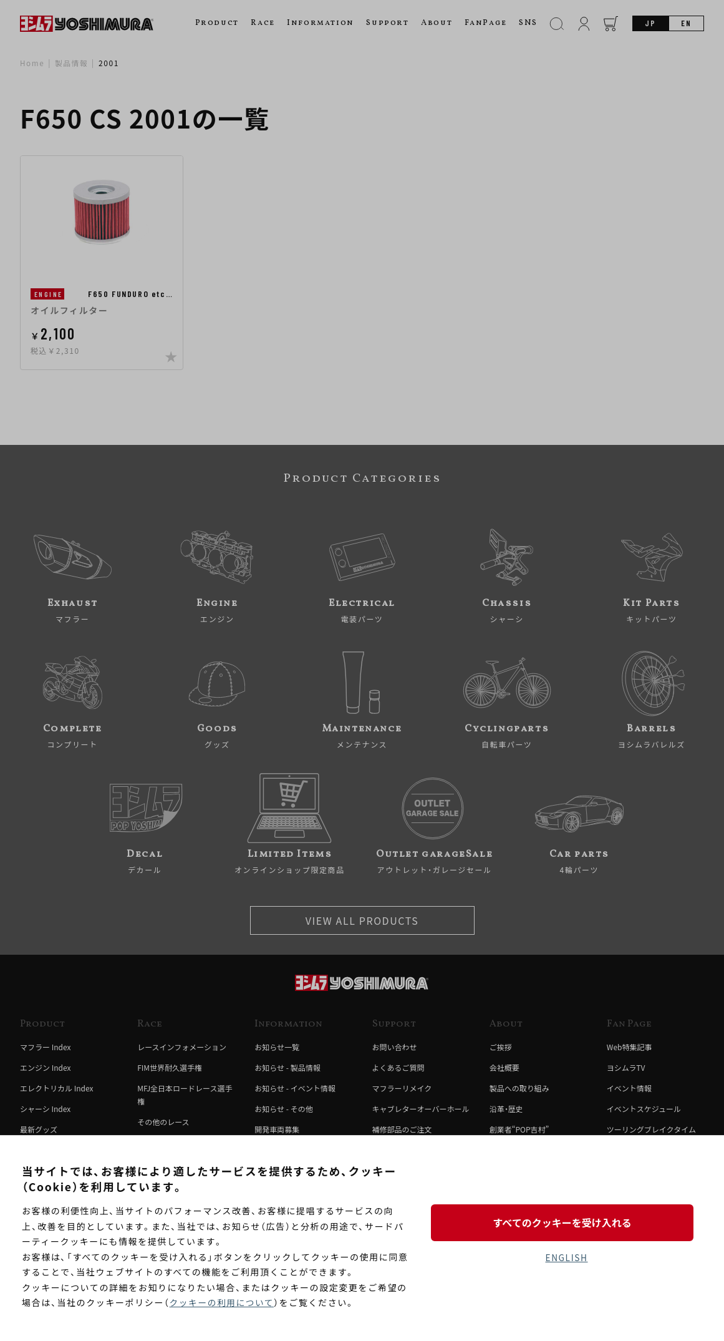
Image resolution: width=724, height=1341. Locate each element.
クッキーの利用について (223, 1303)
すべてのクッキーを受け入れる (566, 1221)
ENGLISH (566, 1258)
